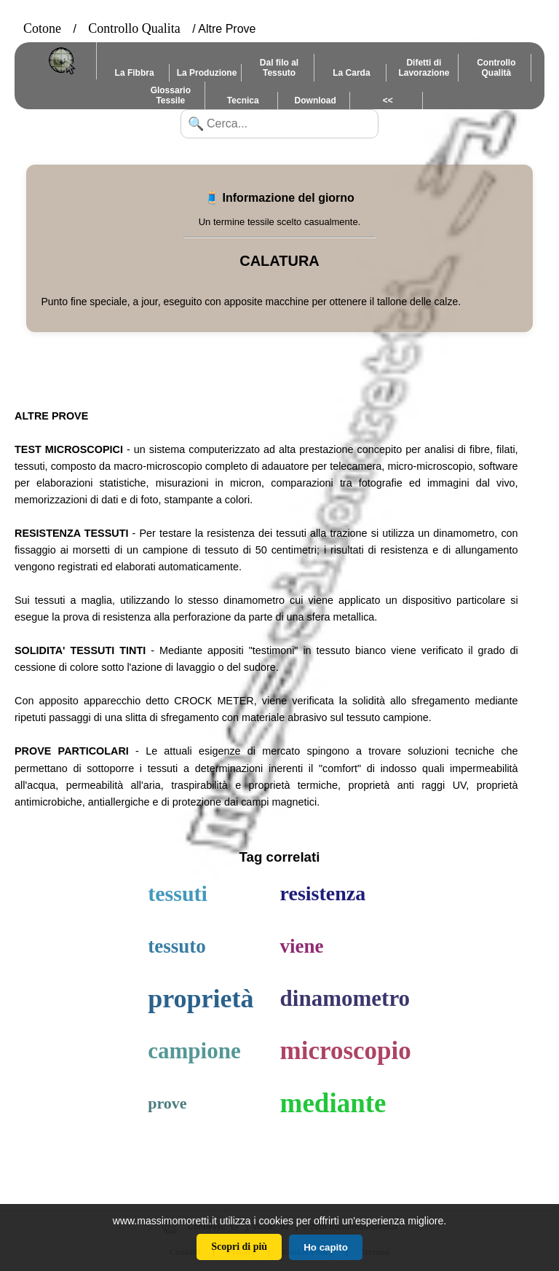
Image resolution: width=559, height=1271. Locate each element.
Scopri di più (239, 1246)
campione (194, 1050)
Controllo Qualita (134, 28)
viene (302, 946)
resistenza (323, 893)
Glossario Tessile (171, 95)
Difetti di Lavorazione (423, 68)
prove (167, 1103)
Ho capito (326, 1247)
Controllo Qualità (496, 68)
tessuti (177, 893)
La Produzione (207, 73)
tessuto (177, 946)
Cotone (42, 28)
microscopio (345, 1050)
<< (388, 100)
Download (315, 100)
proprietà (200, 998)
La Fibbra (134, 73)
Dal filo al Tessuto (279, 68)
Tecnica (243, 100)
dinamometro (345, 998)
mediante (333, 1103)
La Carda (351, 73)
